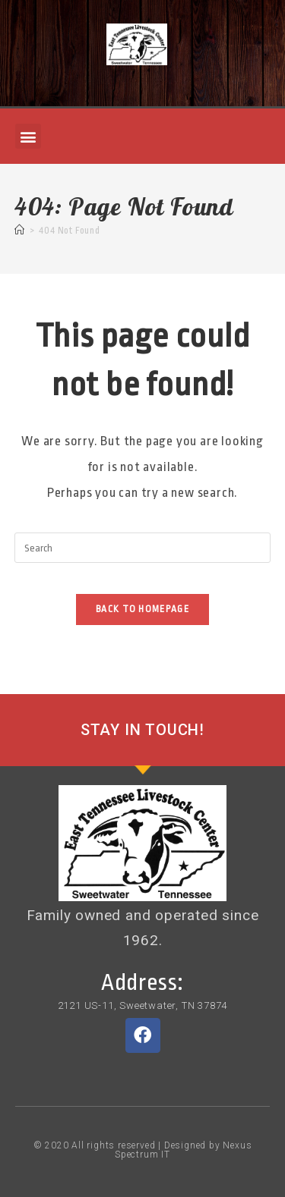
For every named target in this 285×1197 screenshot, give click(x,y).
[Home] (19, 230)
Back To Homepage (142, 609)
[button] (28, 136)
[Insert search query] (142, 548)
